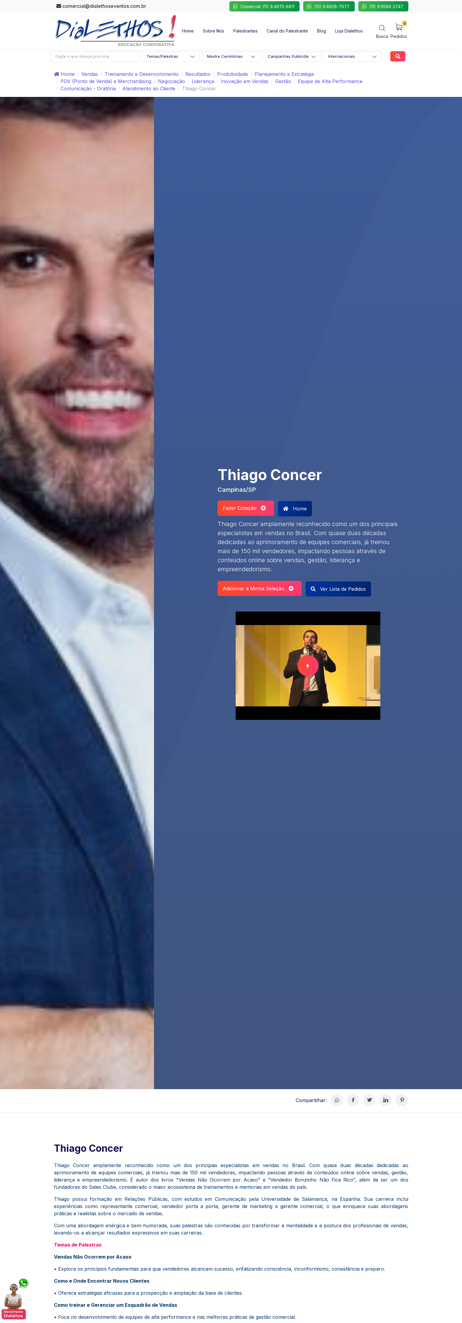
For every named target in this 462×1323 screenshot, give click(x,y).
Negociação (171, 81)
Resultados (197, 74)
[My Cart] (399, 30)
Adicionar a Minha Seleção (258, 588)
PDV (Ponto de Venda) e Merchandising (106, 81)
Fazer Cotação (244, 508)
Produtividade (232, 74)
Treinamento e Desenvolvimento (142, 74)
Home (64, 74)
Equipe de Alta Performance (330, 81)
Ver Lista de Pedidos (338, 589)
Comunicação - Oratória (88, 88)
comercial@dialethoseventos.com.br (101, 6)
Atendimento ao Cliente (148, 88)
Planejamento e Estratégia (284, 74)
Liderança (203, 81)
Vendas (89, 74)
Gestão (283, 81)
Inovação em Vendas (245, 81)
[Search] (382, 31)
